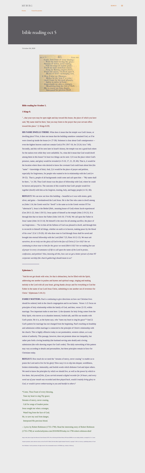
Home (24, 10)
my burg (27, 5)
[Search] (113, 5)
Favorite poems (37, 10)
